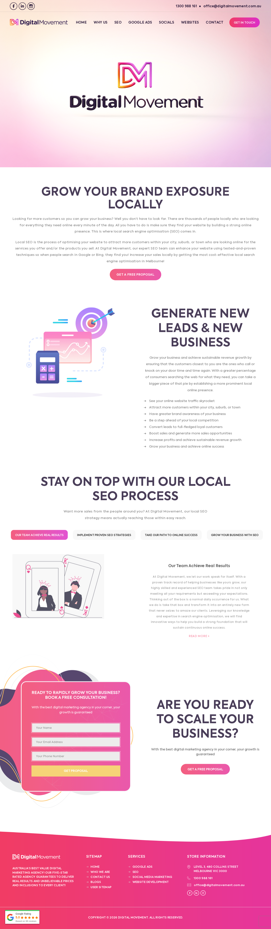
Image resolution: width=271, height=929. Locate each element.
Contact (214, 22)
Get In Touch (244, 22)
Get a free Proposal (135, 276)
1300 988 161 (203, 878)
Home (81, 22)
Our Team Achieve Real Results (39, 536)
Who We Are (100, 872)
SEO (118, 22)
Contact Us (100, 877)
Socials (166, 22)
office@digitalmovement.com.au (219, 885)
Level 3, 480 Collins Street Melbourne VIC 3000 (216, 869)
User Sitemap (101, 887)
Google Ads (140, 22)
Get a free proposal (205, 771)
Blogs (96, 882)
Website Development (151, 882)
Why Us (100, 22)
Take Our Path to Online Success (171, 536)
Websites (190, 22)
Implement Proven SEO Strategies (104, 536)
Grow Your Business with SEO (235, 536)
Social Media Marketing (152, 877)
